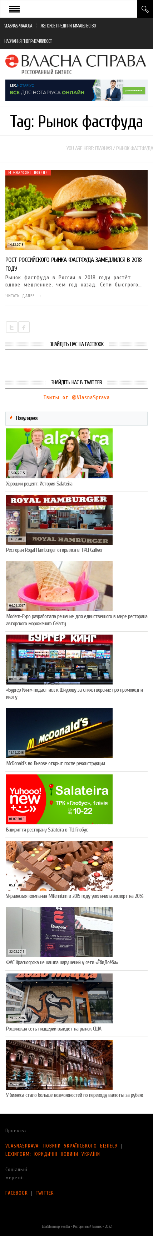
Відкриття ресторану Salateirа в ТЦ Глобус (47, 829)
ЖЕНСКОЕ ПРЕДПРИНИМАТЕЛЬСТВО (68, 26)
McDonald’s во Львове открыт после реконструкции (55, 763)
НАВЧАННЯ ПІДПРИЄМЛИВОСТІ (28, 41)
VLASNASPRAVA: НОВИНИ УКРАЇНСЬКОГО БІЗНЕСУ (61, 1146)
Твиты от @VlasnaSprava (76, 397)
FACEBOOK (16, 1193)
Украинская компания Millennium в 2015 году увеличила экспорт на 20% (74, 896)
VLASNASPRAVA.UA (18, 26)
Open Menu (14, 9)
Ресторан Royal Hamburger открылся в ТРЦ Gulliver (54, 550)
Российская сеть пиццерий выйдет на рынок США (53, 1029)
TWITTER (45, 1193)
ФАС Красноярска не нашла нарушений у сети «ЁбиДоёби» (62, 962)
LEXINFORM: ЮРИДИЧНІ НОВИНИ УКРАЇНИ (52, 1154)
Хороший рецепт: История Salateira (39, 483)
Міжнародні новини (28, 173)
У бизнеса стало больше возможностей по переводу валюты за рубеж (74, 1095)
